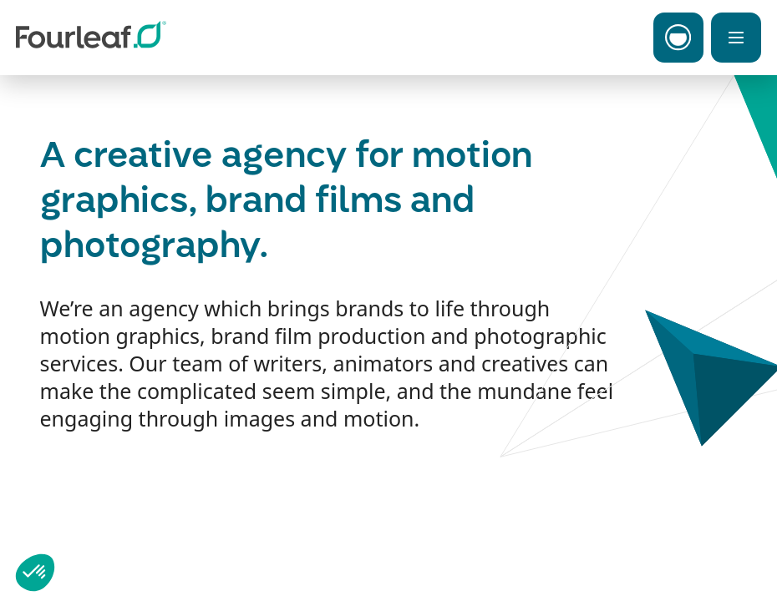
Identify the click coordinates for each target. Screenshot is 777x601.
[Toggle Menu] (736, 38)
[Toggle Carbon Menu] (678, 38)
